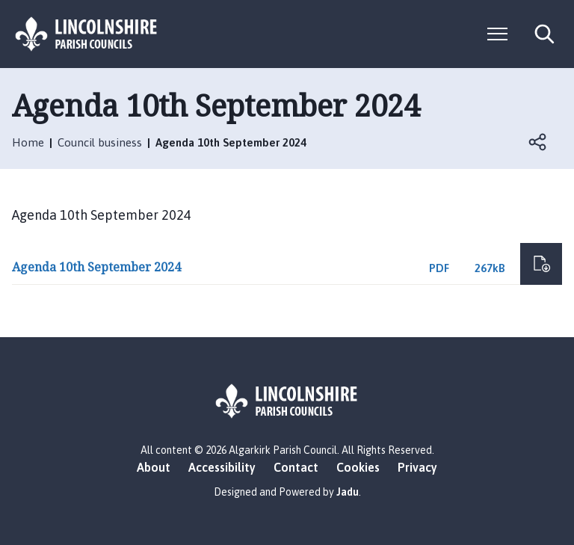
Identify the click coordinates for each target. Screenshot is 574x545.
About (153, 467)
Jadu (347, 492)
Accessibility (222, 467)
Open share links (538, 142)
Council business (100, 142)
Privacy (417, 467)
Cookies (358, 467)
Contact (296, 467)
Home (28, 142)
